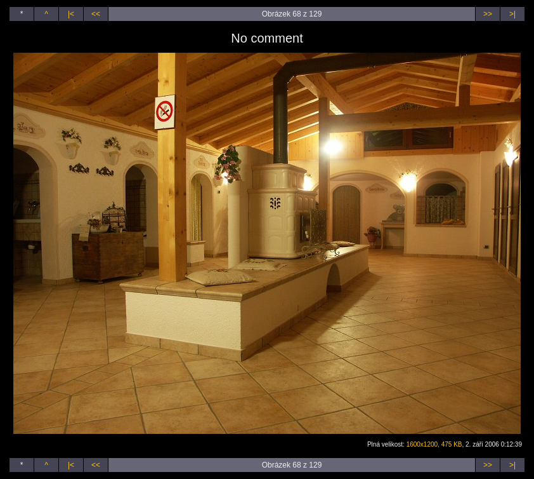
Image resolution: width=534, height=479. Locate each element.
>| (512, 14)
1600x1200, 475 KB (434, 444)
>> (487, 14)
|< (71, 14)
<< (95, 14)
